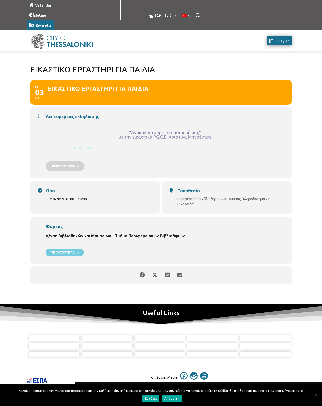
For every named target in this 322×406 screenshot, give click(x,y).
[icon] (184, 378)
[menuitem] (186, 16)
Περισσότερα (65, 252)
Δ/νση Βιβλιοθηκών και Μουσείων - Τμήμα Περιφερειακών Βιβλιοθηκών (115, 236)
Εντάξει (151, 398)
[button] (197, 15)
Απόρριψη (172, 398)
